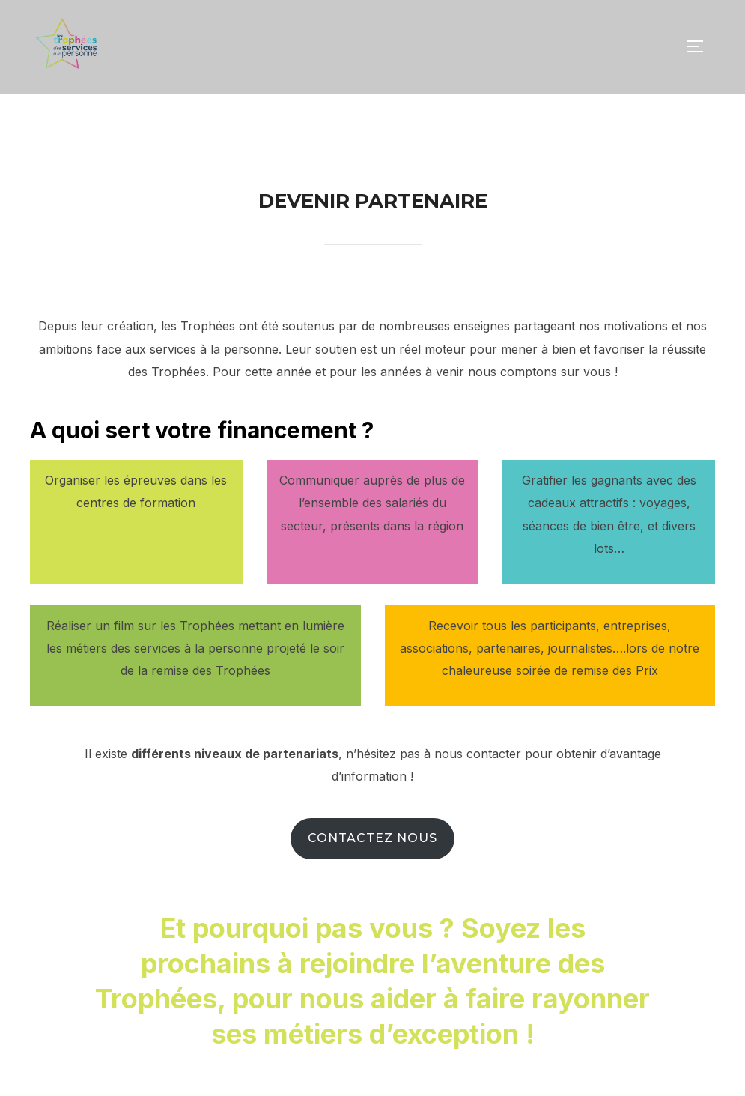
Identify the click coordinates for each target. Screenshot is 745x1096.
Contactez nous (372, 872)
